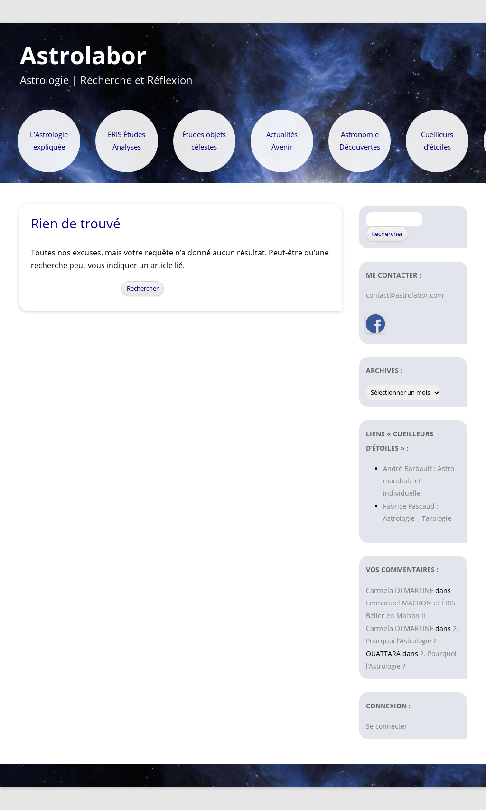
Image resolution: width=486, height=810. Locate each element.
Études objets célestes (204, 141)
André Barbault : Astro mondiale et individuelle (418, 481)
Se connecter (386, 726)
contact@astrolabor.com (404, 295)
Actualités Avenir (282, 141)
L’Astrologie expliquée (49, 141)
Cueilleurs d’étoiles (437, 141)
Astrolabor (83, 55)
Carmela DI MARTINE (399, 590)
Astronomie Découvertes (359, 141)
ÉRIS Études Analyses (126, 141)
